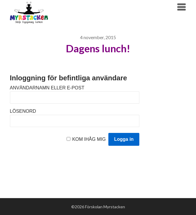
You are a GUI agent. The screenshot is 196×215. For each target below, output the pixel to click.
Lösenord (23, 111)
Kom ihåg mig (89, 139)
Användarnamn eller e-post (47, 87)
